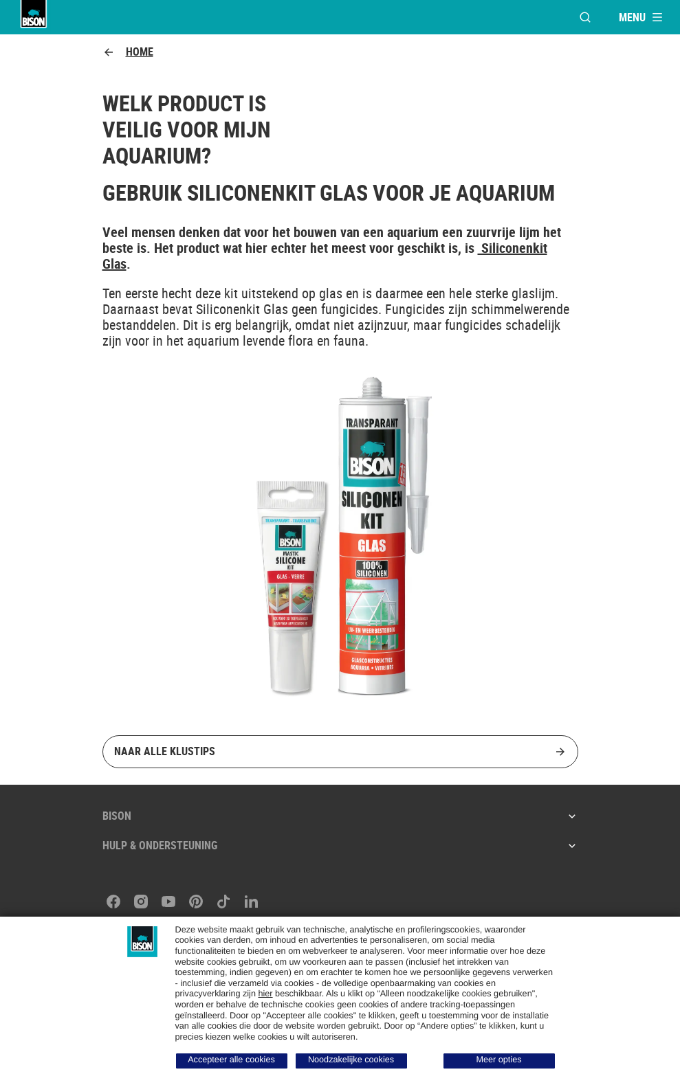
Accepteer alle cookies (231, 1059)
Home (127, 51)
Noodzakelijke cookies (351, 1059)
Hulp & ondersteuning (340, 845)
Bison (340, 815)
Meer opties (498, 1059)
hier (265, 993)
